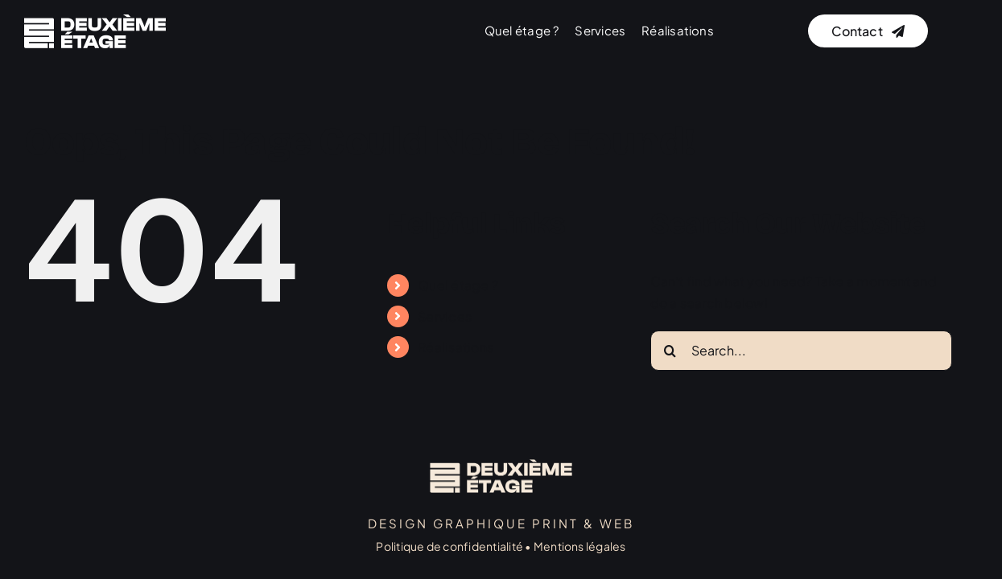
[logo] (95, 20)
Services (445, 316)
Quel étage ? (458, 285)
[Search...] (801, 351)
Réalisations (455, 347)
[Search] (670, 351)
